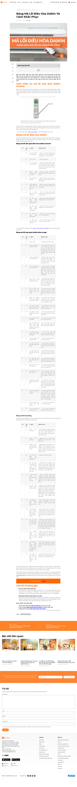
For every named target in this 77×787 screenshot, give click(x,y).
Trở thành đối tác (54, 2)
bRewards (25, 2)
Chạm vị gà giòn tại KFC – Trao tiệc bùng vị (9, 661)
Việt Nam (73, 2)
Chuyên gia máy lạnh (21, 10)
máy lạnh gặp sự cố (25, 614)
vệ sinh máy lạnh (20, 575)
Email (4, 716)
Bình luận (4, 694)
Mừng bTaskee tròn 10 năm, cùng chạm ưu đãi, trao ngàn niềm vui (29, 662)
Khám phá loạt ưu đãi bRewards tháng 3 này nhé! (66, 661)
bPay (31, 2)
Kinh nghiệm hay (37, 2)
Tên (3, 711)
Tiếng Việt (64, 2)
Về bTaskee (13, 2)
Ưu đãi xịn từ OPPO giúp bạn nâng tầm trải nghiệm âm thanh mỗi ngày (47, 662)
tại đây (43, 581)
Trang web (5, 721)
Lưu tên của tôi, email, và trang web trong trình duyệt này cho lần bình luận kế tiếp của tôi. (27, 726)
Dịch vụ (19, 2)
